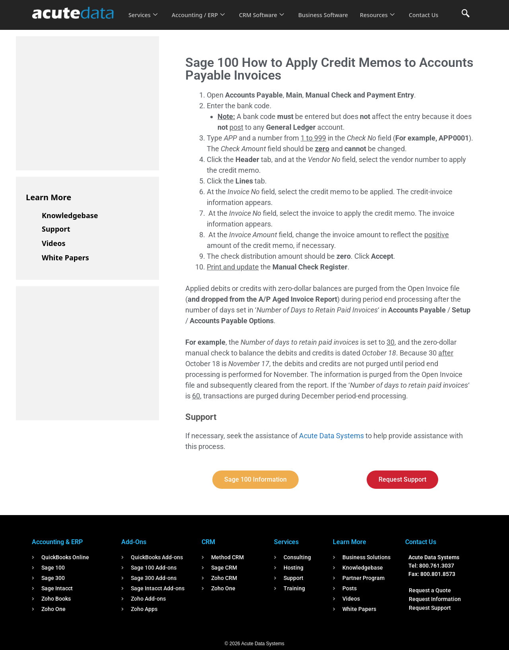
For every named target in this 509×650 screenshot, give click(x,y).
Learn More (48, 197)
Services (143, 10)
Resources (385, 10)
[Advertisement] (85, 102)
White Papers (65, 257)
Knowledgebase (70, 215)
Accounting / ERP (200, 10)
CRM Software (265, 10)
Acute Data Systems (331, 435)
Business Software (329, 10)
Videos (54, 243)
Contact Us (143, 20)
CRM (208, 542)
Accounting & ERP (57, 542)
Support (56, 229)
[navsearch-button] (466, 14)
